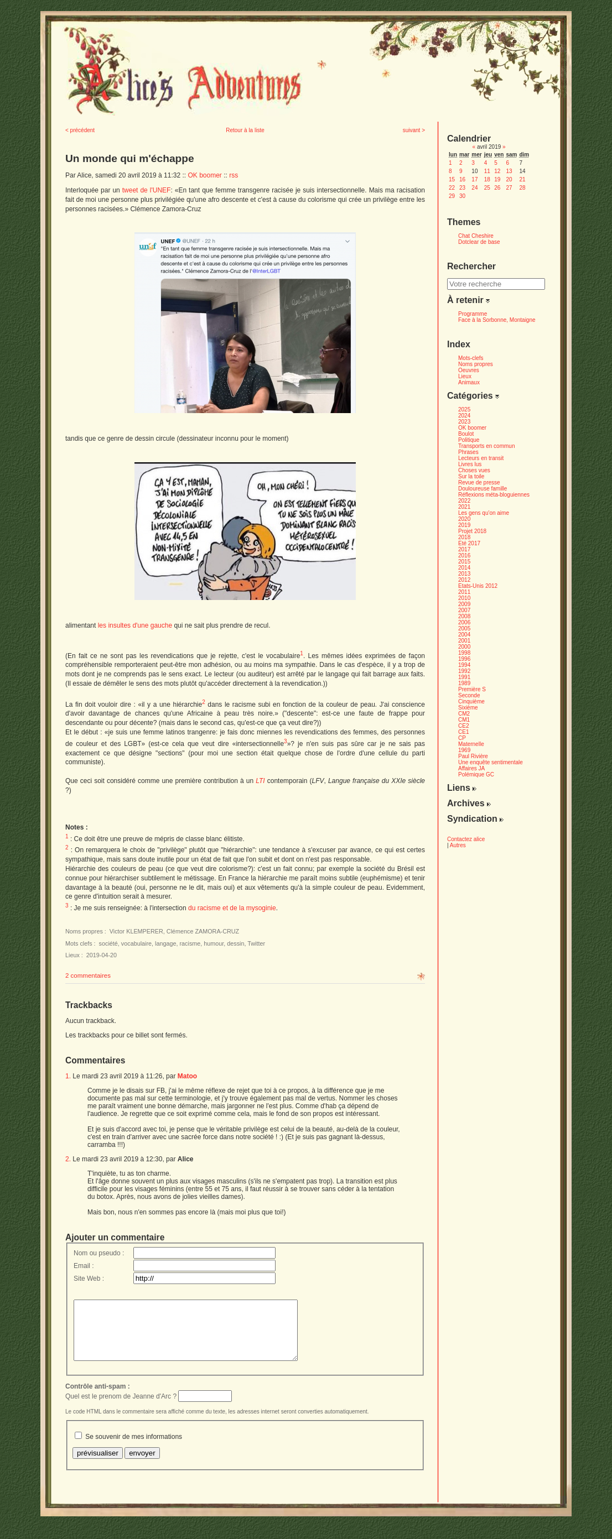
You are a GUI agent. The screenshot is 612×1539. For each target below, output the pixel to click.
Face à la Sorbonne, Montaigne (497, 320)
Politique (468, 440)
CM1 (464, 720)
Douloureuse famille (482, 489)
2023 (464, 422)
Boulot (466, 434)
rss (233, 175)
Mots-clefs (471, 358)
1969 (464, 750)
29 (452, 196)
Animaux (469, 382)
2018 (464, 537)
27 (509, 188)
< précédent (80, 130)
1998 (464, 653)
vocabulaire (136, 943)
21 (522, 179)
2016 (464, 555)
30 (462, 196)
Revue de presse (479, 482)
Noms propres (475, 364)
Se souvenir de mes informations (133, 1448)
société (108, 943)
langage (165, 943)
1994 (464, 665)
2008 (464, 616)
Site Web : (89, 1278)
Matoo (187, 1076)
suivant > (414, 130)
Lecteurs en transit (481, 458)
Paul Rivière (473, 756)
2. (68, 1159)
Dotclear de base (479, 242)
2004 (464, 635)
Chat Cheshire (476, 236)
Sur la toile (471, 476)
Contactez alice (466, 839)
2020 (464, 519)
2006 (464, 622)
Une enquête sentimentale (490, 762)
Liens (461, 787)
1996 (464, 659)
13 (509, 171)
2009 (464, 604)
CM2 (464, 714)
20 (509, 179)
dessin (235, 943)
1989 (464, 683)
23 (462, 188)
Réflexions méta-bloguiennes (494, 495)
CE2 (463, 726)
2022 (464, 501)
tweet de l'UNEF (146, 190)
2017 (464, 549)
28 (522, 188)
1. (68, 1076)
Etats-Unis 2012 (477, 586)
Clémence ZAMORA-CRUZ (203, 931)
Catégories (473, 395)
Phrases (468, 452)
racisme (189, 943)
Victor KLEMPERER (136, 931)
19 (497, 179)
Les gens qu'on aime (483, 513)
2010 (464, 598)
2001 (464, 641)
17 (474, 179)
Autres (458, 845)
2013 (464, 574)
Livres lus (469, 464)
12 (497, 171)
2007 (464, 610)
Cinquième (471, 701)
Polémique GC (476, 774)
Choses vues (474, 470)
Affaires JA (471, 768)
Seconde (469, 695)
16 (462, 179)
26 (497, 188)
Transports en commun (486, 446)
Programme (472, 314)
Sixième (468, 708)
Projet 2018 (472, 531)
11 (487, 171)
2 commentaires (88, 975)
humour (214, 943)
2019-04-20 (101, 955)
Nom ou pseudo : (99, 1253)
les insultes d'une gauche (135, 625)
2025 (464, 409)
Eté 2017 (469, 543)
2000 (464, 647)
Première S (472, 689)
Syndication (475, 818)
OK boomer (204, 175)
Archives (469, 803)
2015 (464, 562)
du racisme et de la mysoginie (232, 908)
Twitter (256, 943)
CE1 (463, 732)
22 (452, 188)
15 (452, 179)
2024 (464, 416)
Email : (84, 1266)
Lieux (464, 376)
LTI (260, 781)
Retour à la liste (245, 130)
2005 (464, 628)
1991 (464, 677)
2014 (464, 568)
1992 (464, 671)
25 (487, 188)
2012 (464, 580)
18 (487, 179)
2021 (464, 507)
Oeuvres (468, 370)
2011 (464, 592)
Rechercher (471, 266)
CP (462, 738)
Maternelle (471, 744)
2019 (464, 525)
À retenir (468, 300)
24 (474, 188)
